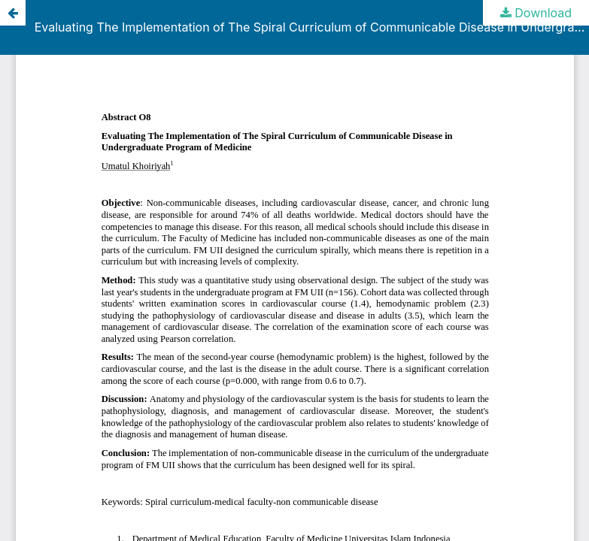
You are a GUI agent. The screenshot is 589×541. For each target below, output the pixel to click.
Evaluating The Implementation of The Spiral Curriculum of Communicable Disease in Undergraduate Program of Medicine (312, 27)
